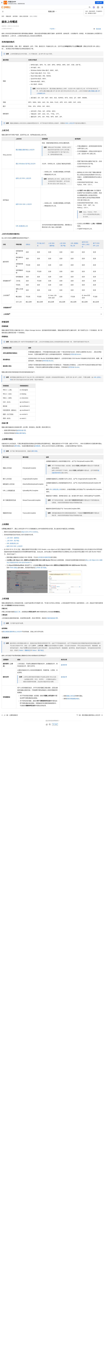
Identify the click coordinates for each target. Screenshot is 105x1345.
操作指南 (15, 16)
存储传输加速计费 (52, 618)
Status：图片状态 (38, 650)
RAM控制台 (14, 567)
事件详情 (34, 451)
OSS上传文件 (69, 123)
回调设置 (37, 446)
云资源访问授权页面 (44, 557)
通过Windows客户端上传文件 (26, 163)
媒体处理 (64, 677)
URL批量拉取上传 (22, 226)
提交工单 (17, 612)
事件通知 (17, 446)
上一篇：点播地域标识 (10, 715)
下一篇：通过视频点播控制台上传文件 (89, 715)
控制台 (28, 244)
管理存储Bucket (75, 354)
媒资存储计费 (21, 430)
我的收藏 (98, 29)
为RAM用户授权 (40, 567)
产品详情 (52, 28)
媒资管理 (64, 665)
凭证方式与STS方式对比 (29, 532)
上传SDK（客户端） (13, 540)
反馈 (55, 724)
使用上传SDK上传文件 (23, 178)
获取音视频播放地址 (72, 698)
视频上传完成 (70, 696)
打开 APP (99, 2)
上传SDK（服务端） (13, 538)
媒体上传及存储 (24, 16)
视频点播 (8, 16)
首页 (3, 16)
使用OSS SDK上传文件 (24, 204)
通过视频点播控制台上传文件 (25, 149)
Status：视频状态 (24, 650)
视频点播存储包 (21, 433)
